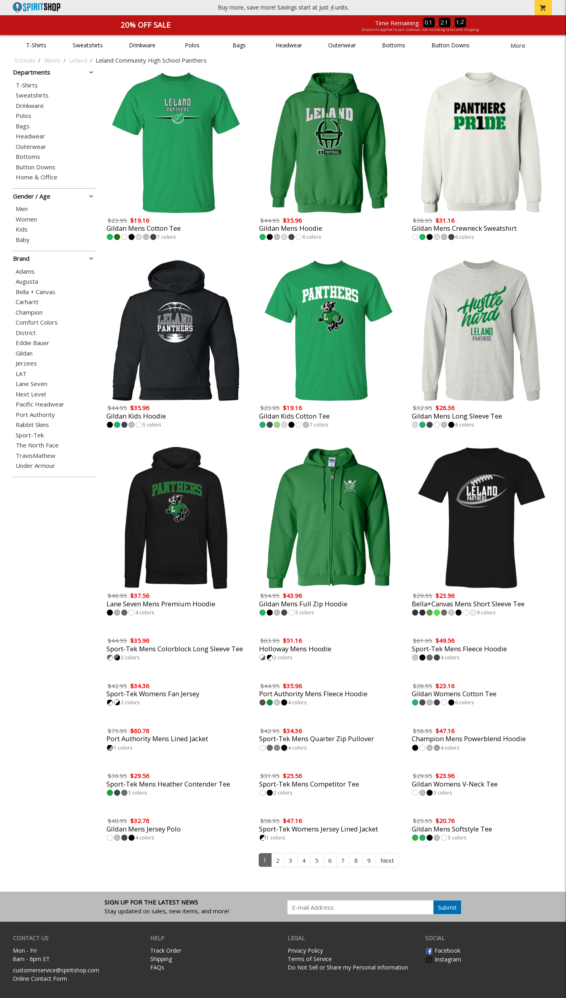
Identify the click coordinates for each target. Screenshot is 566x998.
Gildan (24, 353)
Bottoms (393, 45)
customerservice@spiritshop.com (56, 970)
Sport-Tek (30, 435)
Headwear (289, 45)
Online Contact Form (40, 978)
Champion (29, 312)
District (26, 332)
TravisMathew (35, 455)
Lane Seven (31, 383)
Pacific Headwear (40, 404)
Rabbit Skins (32, 424)
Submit (447, 907)
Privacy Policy (305, 950)
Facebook (442, 950)
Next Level (31, 394)
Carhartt (27, 302)
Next (387, 860)
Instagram (443, 959)
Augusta (27, 281)
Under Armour (35, 465)
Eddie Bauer (32, 342)
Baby (23, 239)
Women (26, 219)
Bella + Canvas (35, 292)
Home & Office (36, 177)
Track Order (165, 950)
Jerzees (26, 363)
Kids (22, 229)
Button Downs (450, 45)
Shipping (161, 959)
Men (22, 208)
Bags (239, 45)
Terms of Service (310, 959)
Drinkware (142, 45)
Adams (25, 271)
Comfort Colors (37, 322)
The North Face (37, 445)
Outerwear (342, 45)
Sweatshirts (88, 45)
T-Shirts (36, 45)
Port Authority (35, 414)
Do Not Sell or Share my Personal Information (348, 967)
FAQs (157, 967)
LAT (21, 373)
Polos (192, 45)
